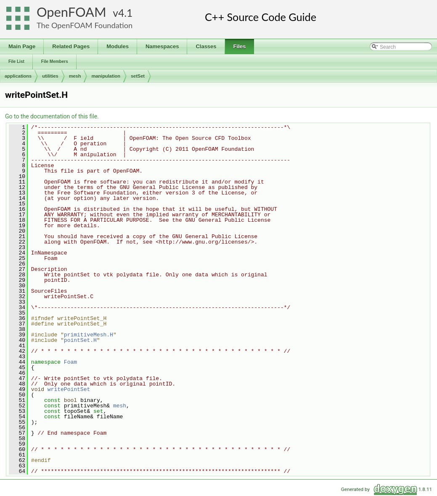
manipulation (105, 76)
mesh (75, 76)
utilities (50, 76)
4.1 (125, 13)
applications (18, 76)
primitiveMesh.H (88, 335)
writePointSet (69, 389)
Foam (70, 362)
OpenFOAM (71, 12)
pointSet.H (80, 340)
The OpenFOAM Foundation (84, 25)
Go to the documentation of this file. (52, 116)
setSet (138, 76)
